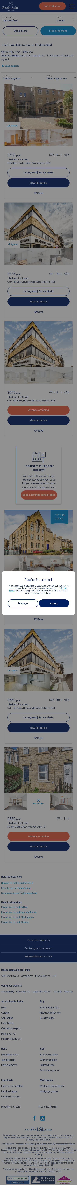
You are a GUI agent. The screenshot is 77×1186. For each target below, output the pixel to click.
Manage (23, 603)
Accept (54, 603)
